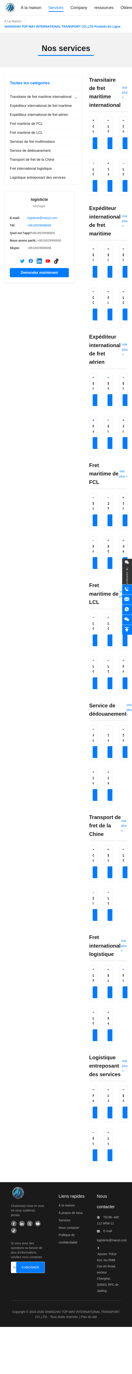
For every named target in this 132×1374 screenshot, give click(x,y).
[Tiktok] (14, 1230)
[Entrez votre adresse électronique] (14, 1267)
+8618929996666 (39, 225)
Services (64, 1220)
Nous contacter (69, 1227)
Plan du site (89, 1317)
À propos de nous (71, 1213)
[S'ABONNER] (30, 1267)
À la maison (67, 1205)
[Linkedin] (22, 1223)
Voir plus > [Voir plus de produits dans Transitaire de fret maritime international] (125, 92)
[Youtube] (38, 1223)
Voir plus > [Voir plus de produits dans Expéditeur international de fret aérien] (125, 349)
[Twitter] (30, 1223)
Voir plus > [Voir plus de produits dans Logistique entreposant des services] (125, 1066)
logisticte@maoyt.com (42, 218)
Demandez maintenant (39, 272)
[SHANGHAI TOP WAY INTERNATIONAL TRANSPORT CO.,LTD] (18, 1194)
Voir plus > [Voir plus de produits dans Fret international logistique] (124, 945)
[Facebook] (14, 1223)
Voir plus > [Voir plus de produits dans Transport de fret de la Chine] (124, 825)
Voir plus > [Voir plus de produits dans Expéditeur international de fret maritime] (125, 221)
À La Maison (12, 21)
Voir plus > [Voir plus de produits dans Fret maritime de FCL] (123, 474)
